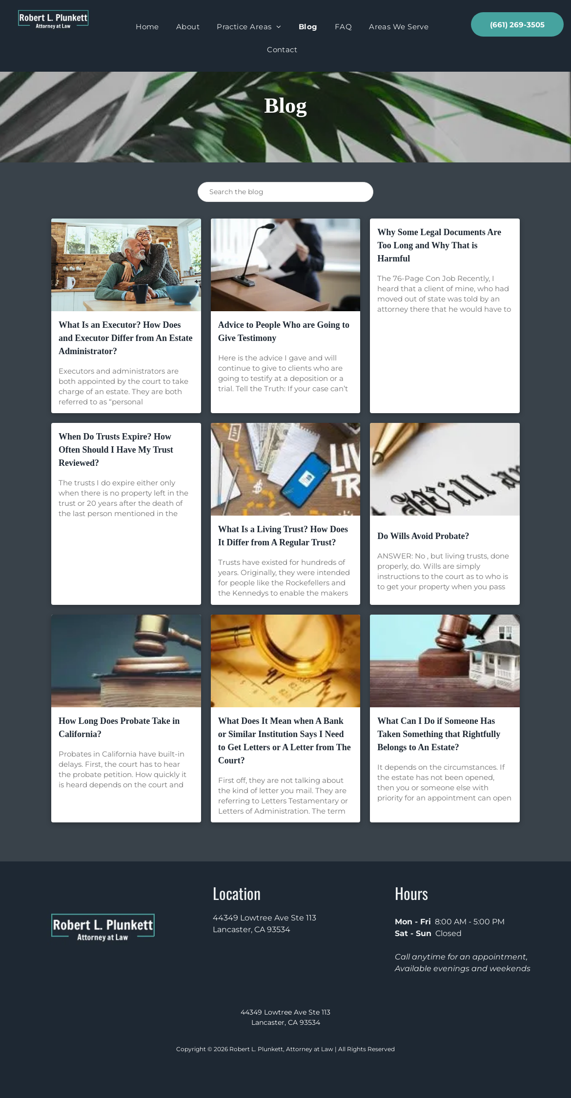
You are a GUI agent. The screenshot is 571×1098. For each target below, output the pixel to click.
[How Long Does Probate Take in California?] (126, 661)
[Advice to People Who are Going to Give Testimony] (286, 265)
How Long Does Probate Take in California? (119, 727)
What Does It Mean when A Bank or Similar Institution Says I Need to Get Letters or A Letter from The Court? (284, 740)
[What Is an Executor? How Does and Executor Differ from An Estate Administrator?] (126, 265)
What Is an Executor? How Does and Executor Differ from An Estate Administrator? (125, 338)
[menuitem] (151, 27)
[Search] (285, 192)
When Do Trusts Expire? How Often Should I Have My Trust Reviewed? (116, 450)
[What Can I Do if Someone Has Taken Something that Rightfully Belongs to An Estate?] (445, 661)
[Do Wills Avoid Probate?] (445, 469)
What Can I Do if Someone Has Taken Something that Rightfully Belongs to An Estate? (438, 734)
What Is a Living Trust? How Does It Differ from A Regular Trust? (283, 535)
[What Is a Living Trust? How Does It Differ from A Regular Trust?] (286, 469)
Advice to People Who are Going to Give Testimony (283, 331)
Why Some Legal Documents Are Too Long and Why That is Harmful (439, 245)
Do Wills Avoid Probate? (423, 536)
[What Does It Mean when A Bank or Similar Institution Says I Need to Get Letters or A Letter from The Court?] (286, 661)
